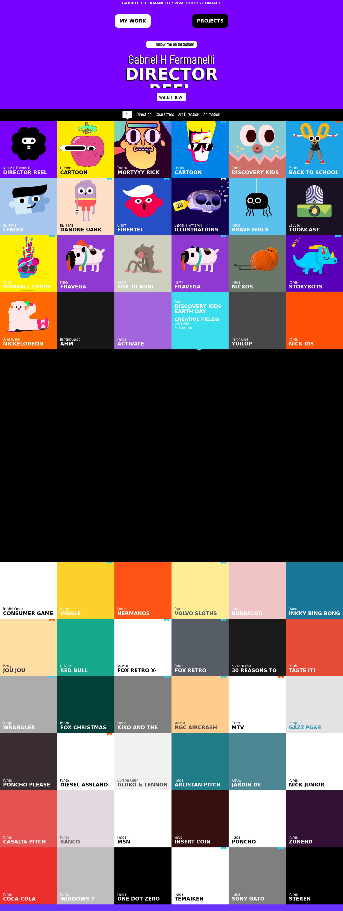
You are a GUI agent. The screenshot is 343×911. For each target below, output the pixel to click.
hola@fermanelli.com (171, 881)
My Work (132, 21)
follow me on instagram (175, 44)
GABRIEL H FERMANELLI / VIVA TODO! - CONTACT (171, 3)
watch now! (171, 96)
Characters (165, 114)
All (127, 114)
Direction (144, 114)
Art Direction (188, 114)
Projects (210, 21)
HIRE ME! (171, 870)
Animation (211, 114)
